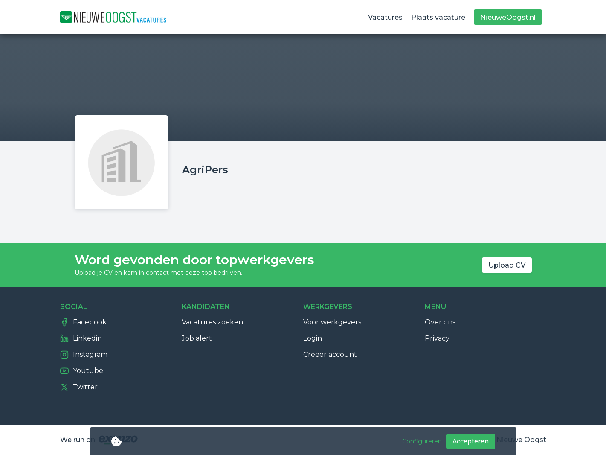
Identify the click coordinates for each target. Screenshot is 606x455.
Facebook (83, 322)
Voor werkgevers (332, 322)
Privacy (437, 338)
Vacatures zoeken (212, 322)
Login (312, 338)
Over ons (440, 322)
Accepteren (470, 441)
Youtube (81, 371)
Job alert (197, 338)
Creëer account (330, 354)
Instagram (83, 354)
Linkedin (81, 338)
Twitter (79, 387)
